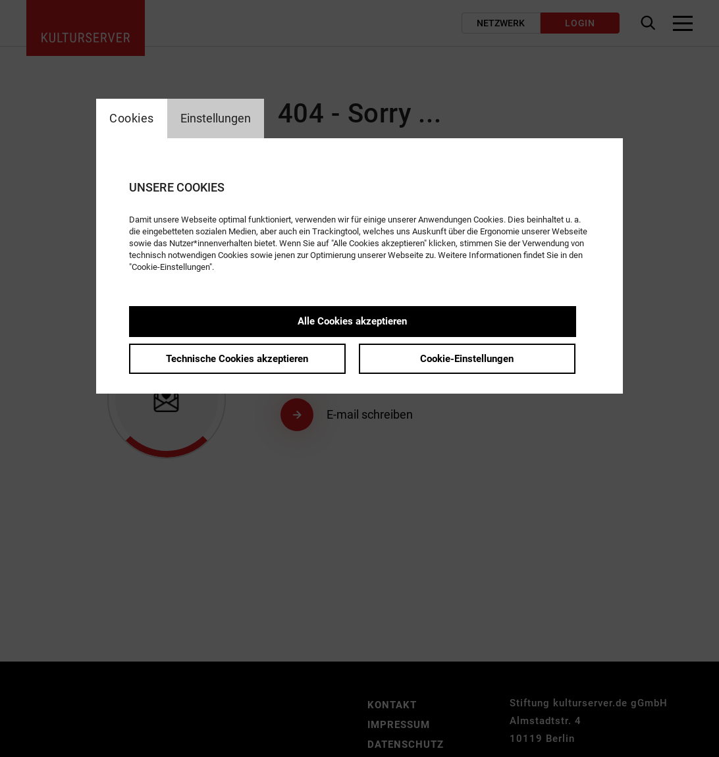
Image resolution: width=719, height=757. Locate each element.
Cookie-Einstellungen (467, 359)
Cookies (131, 118)
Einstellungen (215, 118)
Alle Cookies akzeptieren (352, 321)
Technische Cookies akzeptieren (237, 359)
